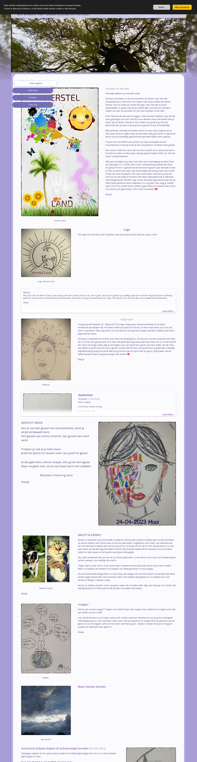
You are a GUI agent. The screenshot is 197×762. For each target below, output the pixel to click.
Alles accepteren (182, 7)
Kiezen (161, 7)
